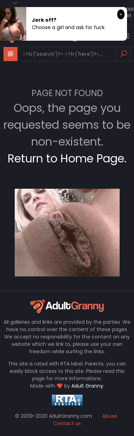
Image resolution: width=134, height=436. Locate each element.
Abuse (109, 416)
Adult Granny (87, 385)
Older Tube (127, 12)
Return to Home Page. (67, 158)
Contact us (67, 423)
